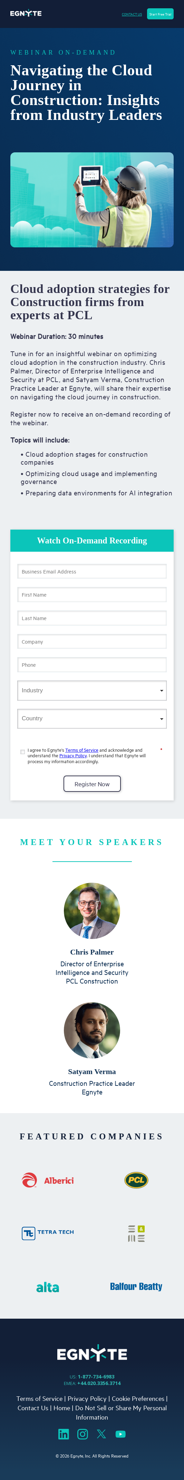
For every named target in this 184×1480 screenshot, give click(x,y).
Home (62, 1407)
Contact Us (33, 1407)
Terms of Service (81, 750)
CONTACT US (132, 14)
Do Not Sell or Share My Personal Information (121, 1412)
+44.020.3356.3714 (98, 1383)
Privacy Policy (73, 755)
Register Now (92, 784)
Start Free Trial (160, 14)
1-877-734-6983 (96, 1376)
